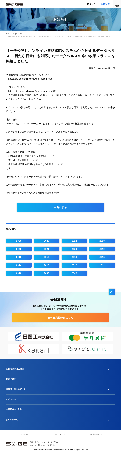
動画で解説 (11, 379)
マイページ (11, 399)
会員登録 (104, 4)
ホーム (8, 34)
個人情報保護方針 (95, 434)
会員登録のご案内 (14, 409)
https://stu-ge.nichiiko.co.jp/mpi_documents (30, 79)
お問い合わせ (60, 434)
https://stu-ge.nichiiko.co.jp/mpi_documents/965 (32, 91)
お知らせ (18, 34)
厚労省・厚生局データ (15, 389)
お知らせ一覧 (12, 419)
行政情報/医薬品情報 (15, 369)
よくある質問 (24, 434)
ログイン (90, 4)
